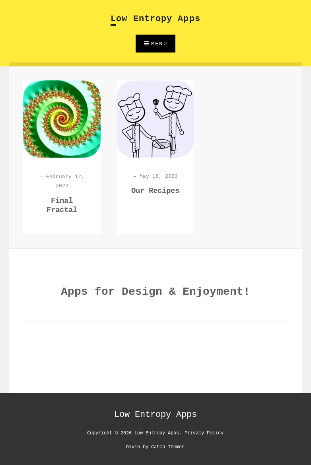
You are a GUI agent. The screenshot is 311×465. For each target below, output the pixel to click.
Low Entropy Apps (155, 19)
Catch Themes (168, 446)
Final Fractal (62, 205)
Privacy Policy (204, 433)
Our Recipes (155, 191)
